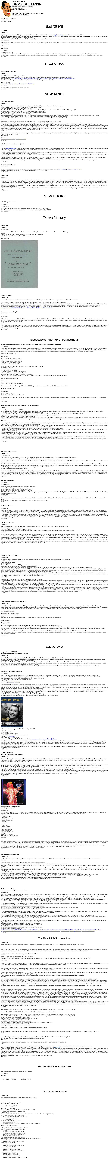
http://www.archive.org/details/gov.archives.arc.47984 (13, 139)
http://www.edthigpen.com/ (60, 34)
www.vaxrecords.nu (37, 738)
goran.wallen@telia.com (13, 682)
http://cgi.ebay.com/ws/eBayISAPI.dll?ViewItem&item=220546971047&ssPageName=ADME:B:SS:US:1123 (26, 307)
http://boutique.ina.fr (11, 148)
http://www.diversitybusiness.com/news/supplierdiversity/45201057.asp (17, 83)
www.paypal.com (11, 736)
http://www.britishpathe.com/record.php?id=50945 (70, 169)
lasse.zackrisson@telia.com (50, 738)
